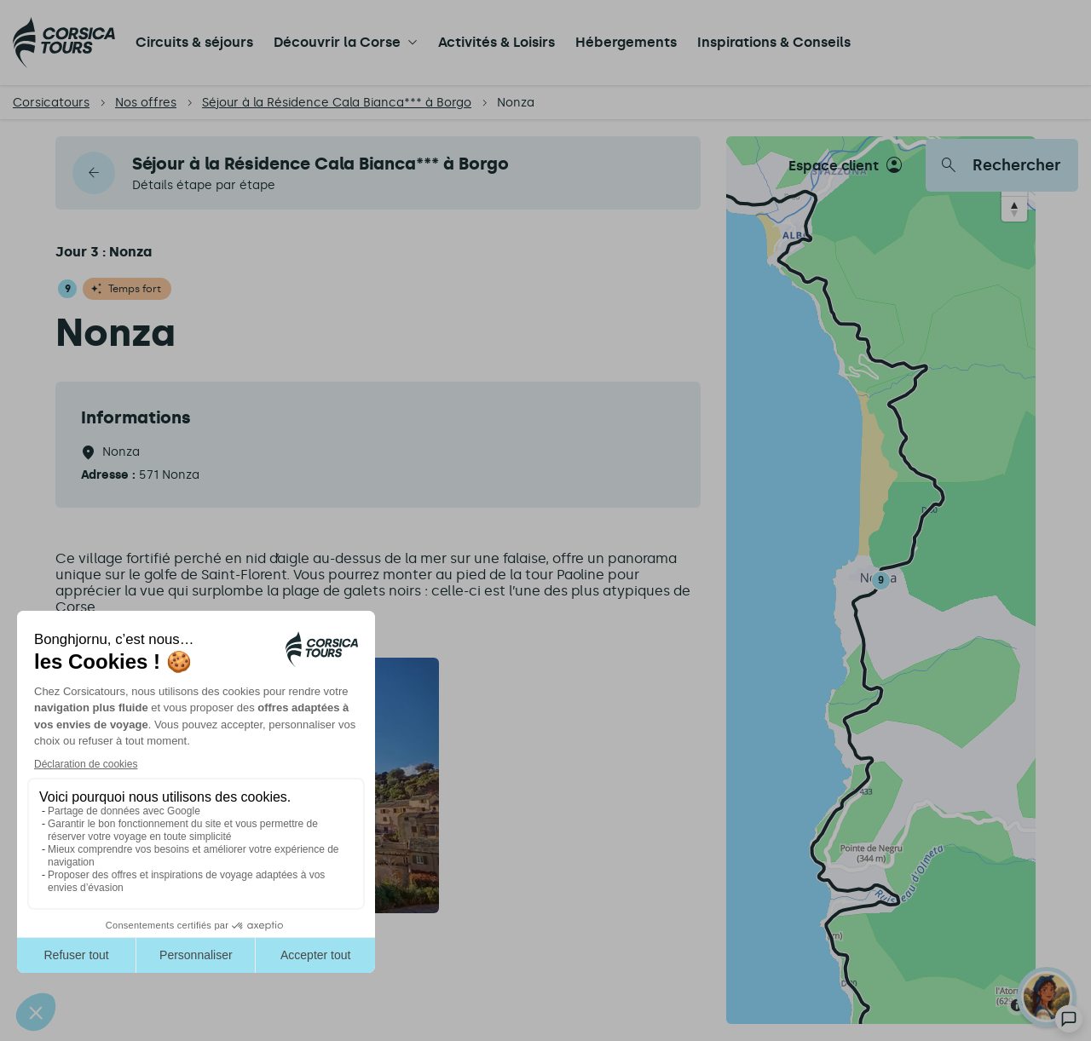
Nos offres (145, 102)
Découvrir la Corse (337, 42)
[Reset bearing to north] (1014, 208)
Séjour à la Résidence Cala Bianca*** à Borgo (336, 102)
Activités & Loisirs (496, 42)
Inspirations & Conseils (774, 42)
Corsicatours (51, 102)
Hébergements (626, 42)
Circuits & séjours (194, 42)
